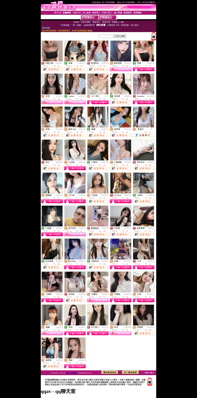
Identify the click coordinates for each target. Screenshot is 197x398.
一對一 (106, 96)
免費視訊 (59, 63)
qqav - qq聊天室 (72, 373)
